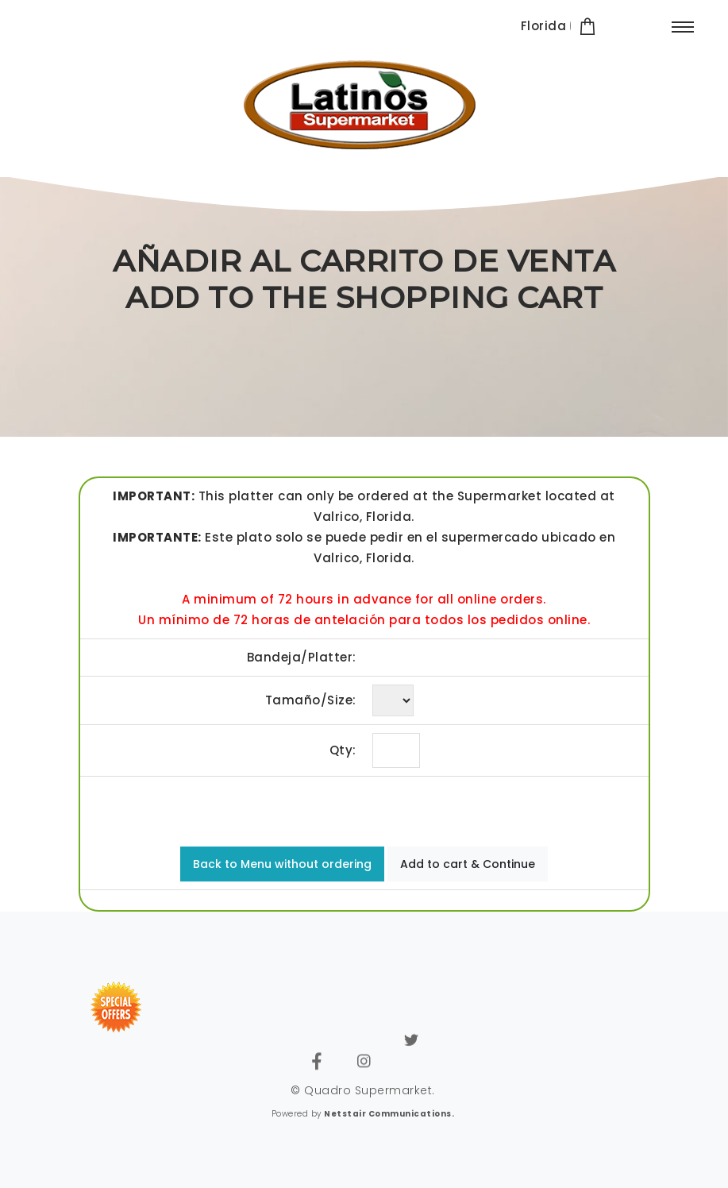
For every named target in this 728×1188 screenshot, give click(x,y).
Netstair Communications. (389, 1114)
